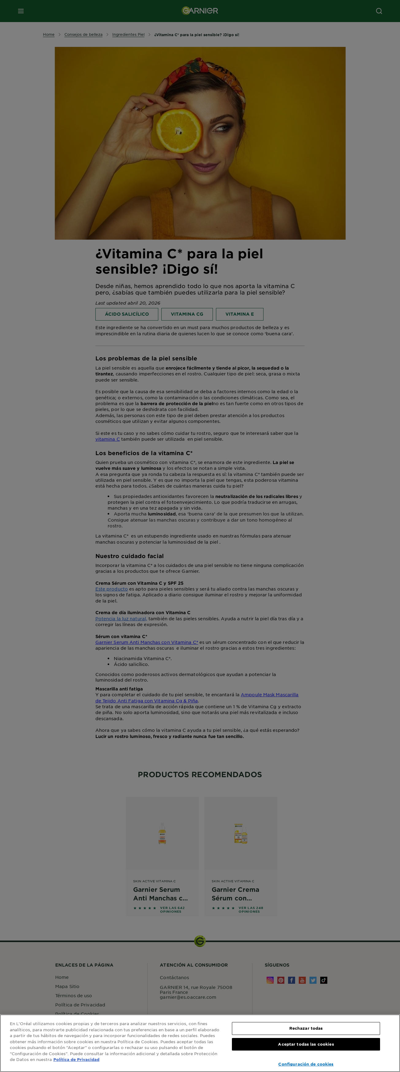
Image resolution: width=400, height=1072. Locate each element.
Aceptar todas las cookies (306, 1044)
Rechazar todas (306, 1028)
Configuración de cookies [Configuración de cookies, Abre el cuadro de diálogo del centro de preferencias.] (305, 1064)
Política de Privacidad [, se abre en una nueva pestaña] (76, 1059)
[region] (200, 1043)
